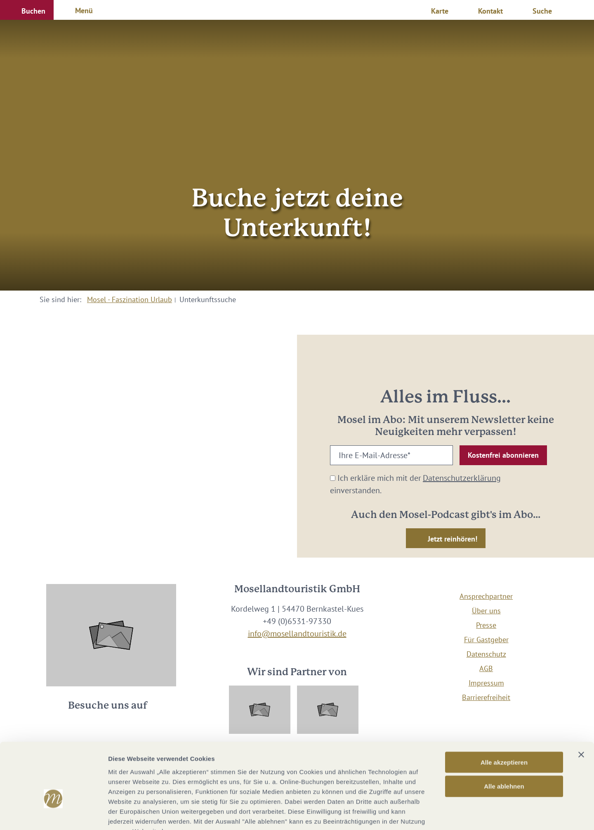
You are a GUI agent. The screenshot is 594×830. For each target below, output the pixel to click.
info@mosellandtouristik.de (297, 633)
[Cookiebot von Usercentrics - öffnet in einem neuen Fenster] (53, 814)
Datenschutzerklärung (462, 478)
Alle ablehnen (504, 735)
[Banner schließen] (581, 704)
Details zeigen (439, 813)
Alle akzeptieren (504, 711)
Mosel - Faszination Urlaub (129, 299)
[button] (27, 10)
